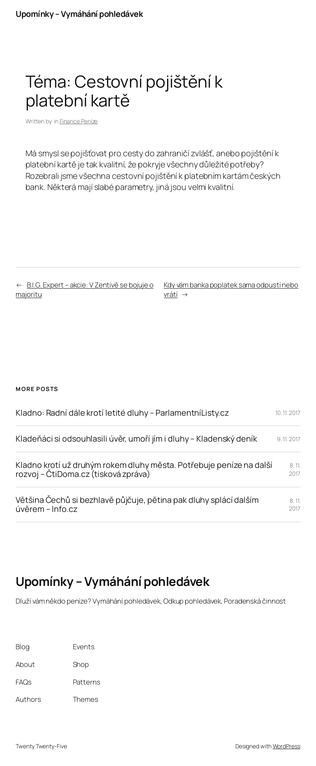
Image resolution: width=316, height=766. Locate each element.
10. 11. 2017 (287, 413)
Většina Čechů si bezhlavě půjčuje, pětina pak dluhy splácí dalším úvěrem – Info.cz (137, 504)
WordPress (286, 746)
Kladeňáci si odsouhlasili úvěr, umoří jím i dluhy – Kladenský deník (136, 438)
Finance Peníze (79, 121)
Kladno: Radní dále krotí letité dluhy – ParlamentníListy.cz (122, 412)
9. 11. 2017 (288, 439)
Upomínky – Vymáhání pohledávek (79, 13)
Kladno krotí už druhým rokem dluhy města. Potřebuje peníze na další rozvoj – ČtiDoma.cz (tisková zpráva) (144, 470)
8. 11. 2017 (294, 469)
